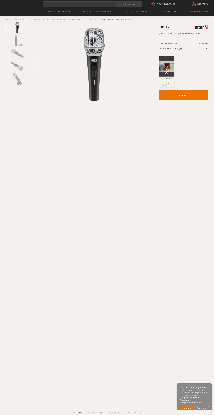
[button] (34, 64)
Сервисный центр (198, 11)
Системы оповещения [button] (56, 11)
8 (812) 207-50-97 (166, 4)
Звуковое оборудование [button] (98, 11)
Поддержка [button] (168, 11)
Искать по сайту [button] (129, 4)
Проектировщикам (137, 11)
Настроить (202, 408)
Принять (186, 408)
